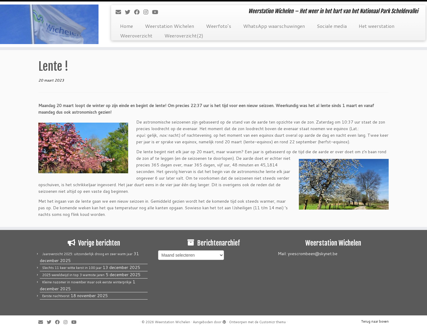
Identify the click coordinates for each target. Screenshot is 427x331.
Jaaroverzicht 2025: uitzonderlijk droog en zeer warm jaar (87, 254)
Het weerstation (376, 25)
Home (126, 25)
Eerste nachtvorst (55, 296)
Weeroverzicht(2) (183, 35)
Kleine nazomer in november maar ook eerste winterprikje (86, 282)
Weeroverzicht (136, 35)
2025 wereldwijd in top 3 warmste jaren (73, 275)
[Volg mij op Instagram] (147, 12)
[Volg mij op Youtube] (157, 12)
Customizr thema (272, 322)
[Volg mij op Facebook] (138, 12)
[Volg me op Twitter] (129, 12)
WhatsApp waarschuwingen (274, 25)
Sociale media (332, 25)
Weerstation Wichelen (169, 25)
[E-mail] (120, 12)
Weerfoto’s (218, 25)
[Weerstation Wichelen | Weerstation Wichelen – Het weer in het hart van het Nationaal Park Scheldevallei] (49, 24)
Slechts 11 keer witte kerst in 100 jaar (72, 267)
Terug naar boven (375, 321)
